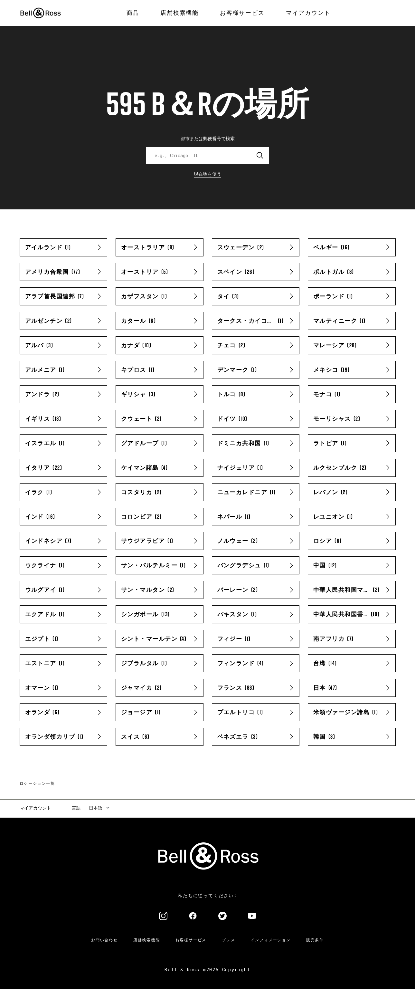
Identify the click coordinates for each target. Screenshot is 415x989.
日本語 (95, 808)
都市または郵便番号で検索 (208, 138)
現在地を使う (208, 174)
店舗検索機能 (146, 939)
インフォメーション (271, 939)
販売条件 (315, 939)
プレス (228, 939)
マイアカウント (35, 808)
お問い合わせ (104, 939)
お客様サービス (191, 939)
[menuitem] (133, 12)
